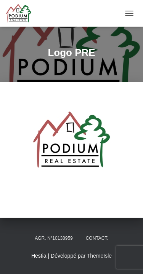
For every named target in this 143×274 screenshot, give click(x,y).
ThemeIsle (99, 256)
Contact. (97, 238)
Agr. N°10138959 (54, 238)
